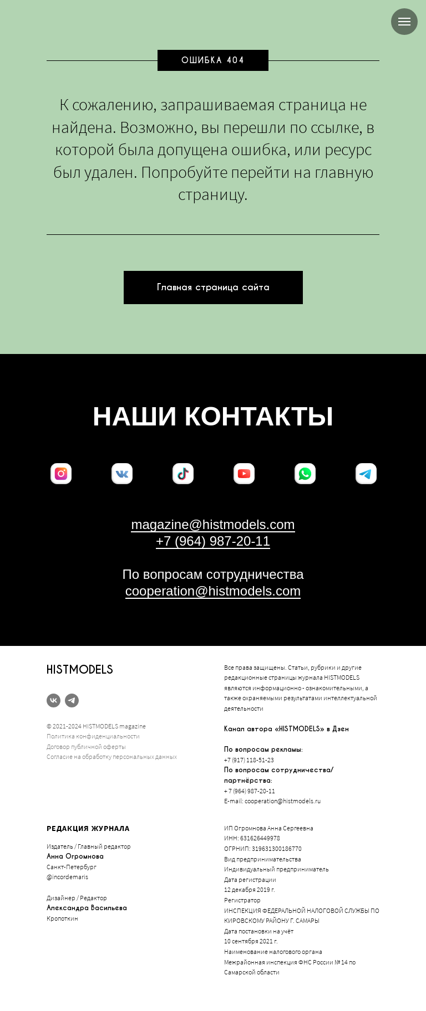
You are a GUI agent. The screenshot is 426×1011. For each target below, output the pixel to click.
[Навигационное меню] (404, 21)
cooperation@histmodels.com (213, 590)
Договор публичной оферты (86, 746)
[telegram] (72, 700)
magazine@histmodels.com (213, 524)
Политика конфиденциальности (93, 736)
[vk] (53, 700)
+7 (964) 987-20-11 (213, 540)
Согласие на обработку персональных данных (112, 756)
